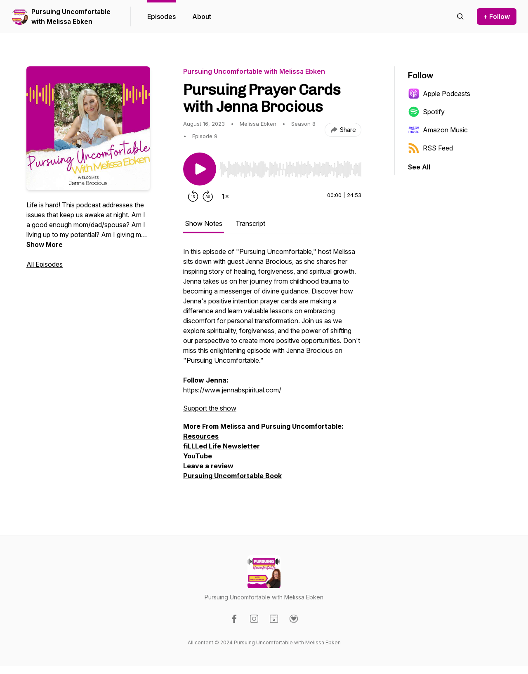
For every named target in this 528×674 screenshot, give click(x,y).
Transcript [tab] (250, 223)
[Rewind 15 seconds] (193, 196)
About (201, 16)
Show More (44, 244)
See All (419, 167)
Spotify (426, 111)
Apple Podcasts (439, 93)
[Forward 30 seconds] (208, 196)
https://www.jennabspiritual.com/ (232, 390)
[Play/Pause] (199, 169)
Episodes (161, 16)
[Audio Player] (290, 167)
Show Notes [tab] (203, 223)
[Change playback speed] (225, 196)
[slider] (290, 169)
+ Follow (496, 16)
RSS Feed (430, 148)
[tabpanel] (272, 368)
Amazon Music (438, 130)
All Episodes (44, 264)
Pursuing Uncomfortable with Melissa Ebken (71, 16)
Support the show (209, 408)
